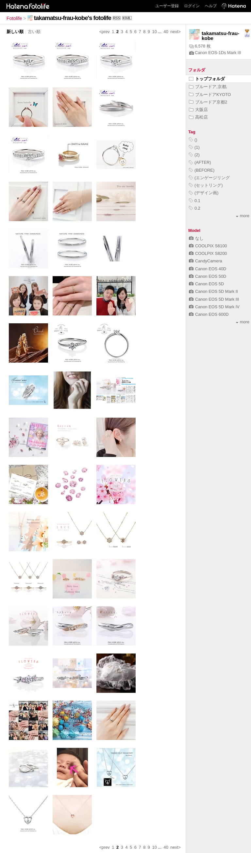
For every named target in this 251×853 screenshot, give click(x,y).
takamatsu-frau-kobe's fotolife (72, 17)
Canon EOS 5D (206, 283)
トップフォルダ (207, 78)
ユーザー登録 (167, 6)
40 (166, 31)
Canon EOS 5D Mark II (213, 291)
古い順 (34, 31)
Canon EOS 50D (207, 276)
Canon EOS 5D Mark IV (214, 306)
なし (196, 238)
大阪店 (198, 109)
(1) (194, 147)
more (242, 215)
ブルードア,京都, (208, 86)
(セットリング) (206, 185)
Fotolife (14, 18)
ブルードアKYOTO (210, 94)
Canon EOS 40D (207, 268)
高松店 (198, 117)
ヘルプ (211, 6)
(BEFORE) (201, 170)
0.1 (194, 200)
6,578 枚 (200, 46)
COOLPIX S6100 (208, 245)
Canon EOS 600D (208, 314)
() (193, 139)
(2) (194, 154)
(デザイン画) (204, 192)
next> (175, 31)
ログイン (192, 6)
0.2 (194, 208)
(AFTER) (200, 162)
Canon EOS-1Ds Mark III (215, 52)
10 (154, 31)
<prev (104, 31)
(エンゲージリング (209, 177)
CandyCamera (205, 260)
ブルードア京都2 (208, 102)
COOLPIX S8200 (208, 253)
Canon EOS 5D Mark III (214, 299)
